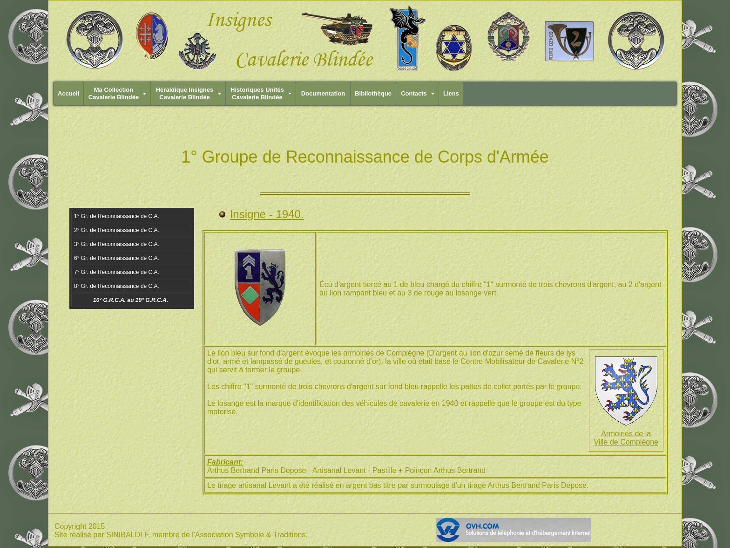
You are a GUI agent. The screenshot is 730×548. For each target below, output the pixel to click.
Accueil (68, 93)
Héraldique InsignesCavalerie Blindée (185, 93)
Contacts (414, 93)
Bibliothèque (373, 93)
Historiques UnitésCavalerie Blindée (257, 93)
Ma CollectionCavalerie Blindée (113, 93)
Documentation (323, 93)
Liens (451, 93)
